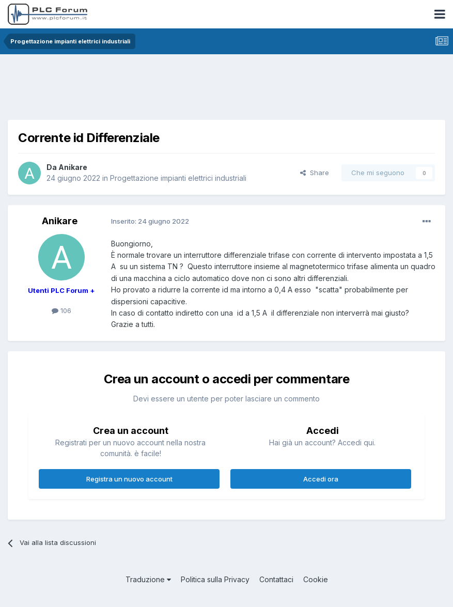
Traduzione (148, 579)
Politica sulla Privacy (215, 579)
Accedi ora (320, 479)
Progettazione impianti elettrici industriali (178, 178)
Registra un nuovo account (129, 479)
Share (314, 172)
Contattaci (276, 579)
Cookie (315, 579)
